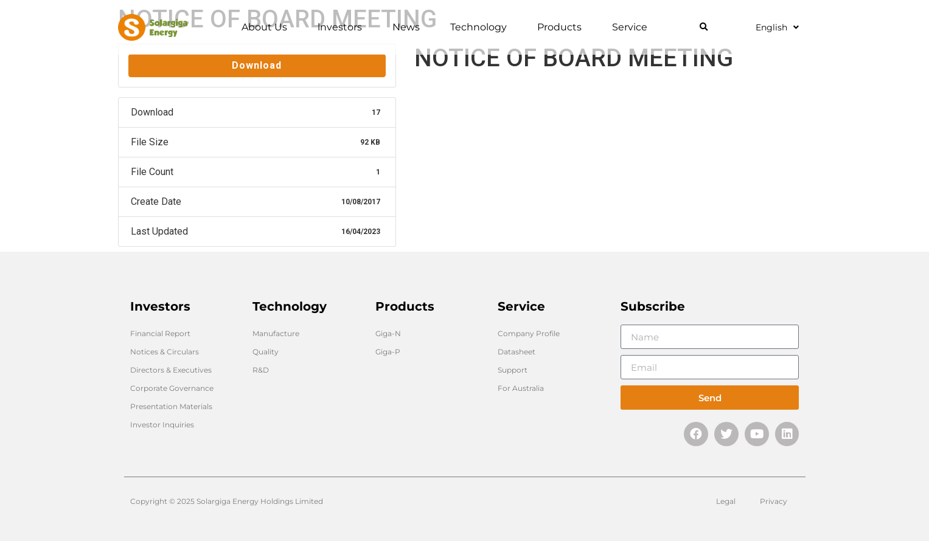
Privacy (773, 501)
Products (562, 27)
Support (512, 369)
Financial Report (160, 333)
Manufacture (275, 333)
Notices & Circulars (164, 351)
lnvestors (343, 27)
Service (632, 27)
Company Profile (529, 333)
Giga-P (387, 351)
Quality (265, 351)
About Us (267, 27)
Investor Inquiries (162, 424)
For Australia (521, 388)
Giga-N (388, 333)
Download (257, 65)
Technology (481, 27)
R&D (260, 369)
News (409, 27)
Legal (726, 501)
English (777, 27)
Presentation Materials (171, 406)
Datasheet (516, 351)
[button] (704, 28)
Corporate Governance (172, 388)
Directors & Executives (171, 369)
